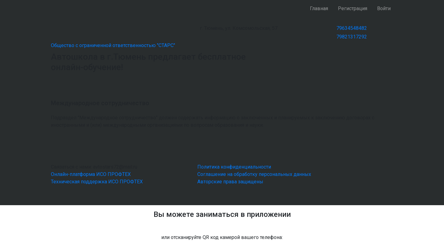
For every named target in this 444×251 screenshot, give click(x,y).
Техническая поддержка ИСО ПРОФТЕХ (97, 182)
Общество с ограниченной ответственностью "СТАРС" (113, 45)
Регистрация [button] (352, 8)
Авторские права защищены (230, 182)
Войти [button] (384, 8)
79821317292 (351, 37)
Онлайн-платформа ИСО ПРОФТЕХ (91, 174)
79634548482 (351, 28)
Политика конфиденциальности (234, 167)
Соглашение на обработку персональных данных (254, 174)
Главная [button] (319, 8)
